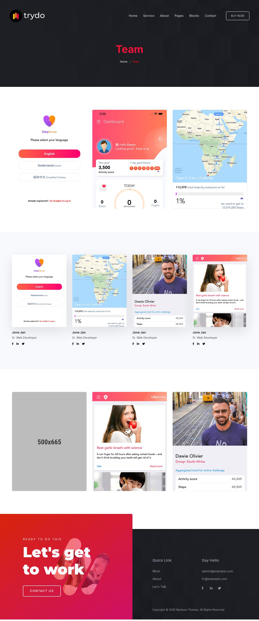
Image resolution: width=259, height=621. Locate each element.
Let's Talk (159, 588)
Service (148, 16)
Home (133, 16)
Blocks (194, 16)
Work (156, 573)
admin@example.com (217, 573)
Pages (179, 16)
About (164, 16)
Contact (210, 16)
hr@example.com (214, 580)
